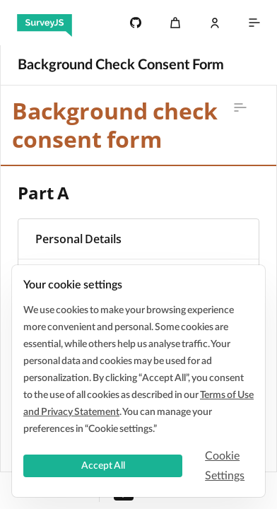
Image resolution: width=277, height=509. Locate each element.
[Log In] (214, 22)
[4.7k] (135, 22)
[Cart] (175, 22)
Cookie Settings (224, 465)
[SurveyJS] (44, 23)
